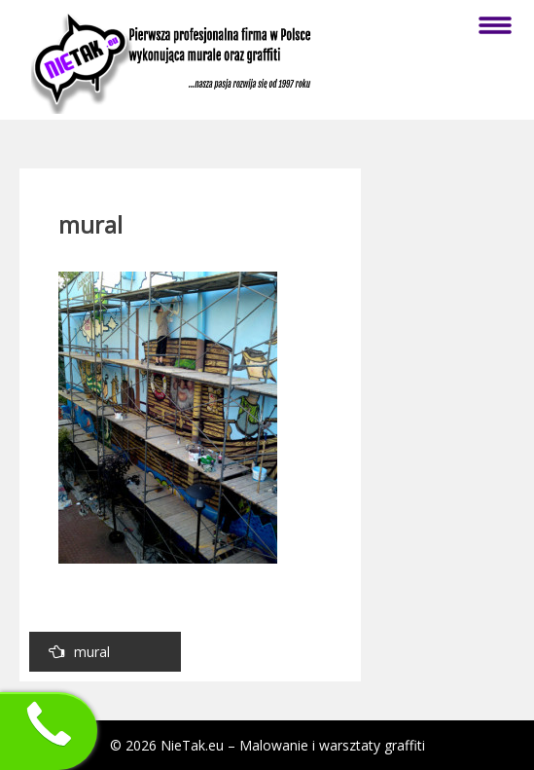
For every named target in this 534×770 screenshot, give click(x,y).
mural (79, 651)
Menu (495, 25)
